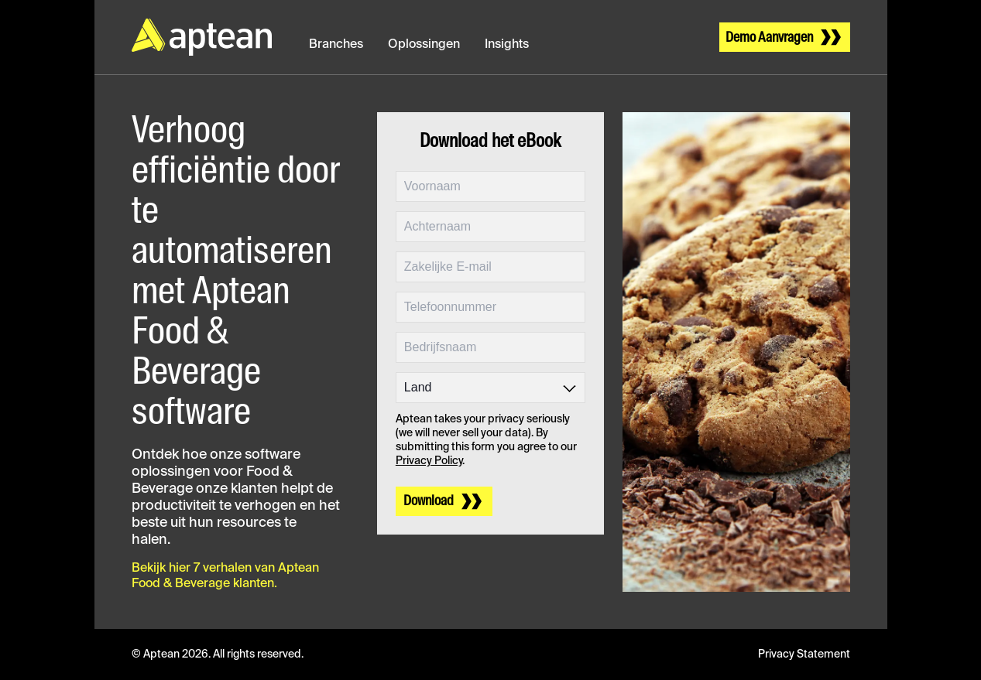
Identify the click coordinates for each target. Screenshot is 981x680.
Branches (336, 45)
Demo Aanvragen (769, 38)
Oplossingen (424, 45)
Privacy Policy (429, 461)
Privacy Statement (804, 654)
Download (428, 501)
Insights (507, 45)
